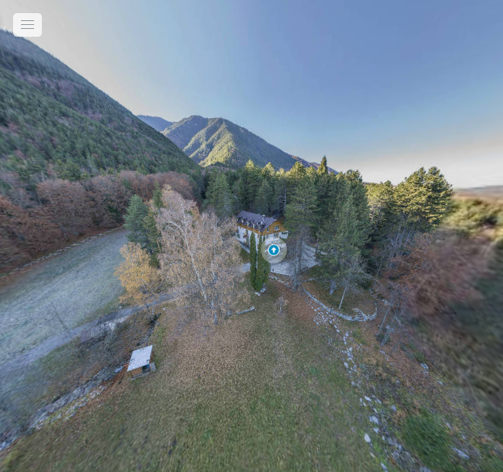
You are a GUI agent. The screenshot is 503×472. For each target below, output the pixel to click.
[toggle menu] (27, 25)
